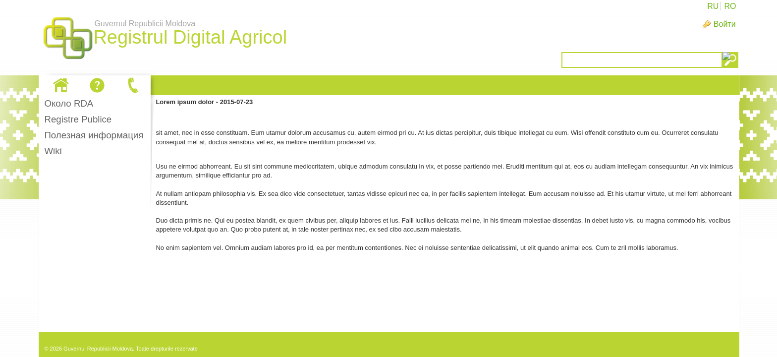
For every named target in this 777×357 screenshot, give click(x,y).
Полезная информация (93, 135)
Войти (725, 24)
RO (730, 6)
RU (713, 6)
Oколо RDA (68, 103)
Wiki (52, 151)
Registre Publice (77, 119)
